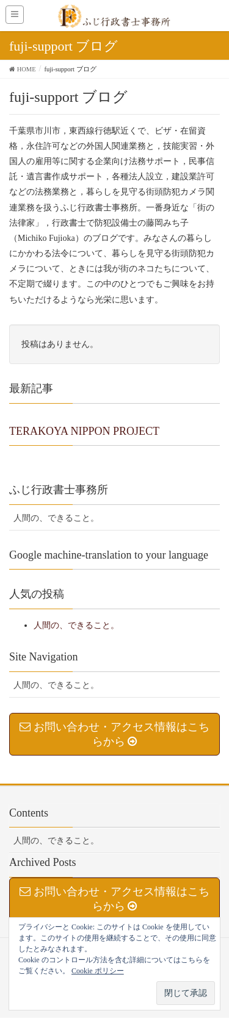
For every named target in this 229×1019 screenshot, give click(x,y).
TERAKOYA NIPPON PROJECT (84, 431)
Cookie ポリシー (97, 971)
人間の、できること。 (56, 518)
